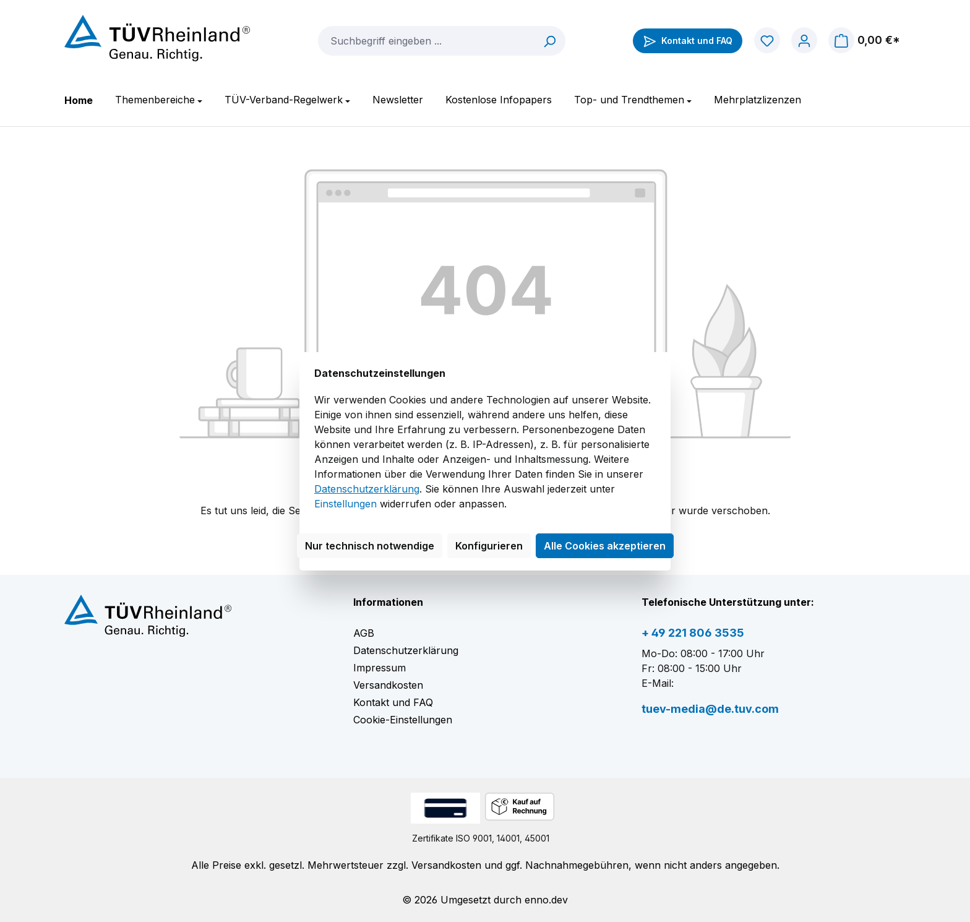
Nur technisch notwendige (369, 546)
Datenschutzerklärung (366, 489)
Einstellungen (345, 504)
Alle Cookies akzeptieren (605, 546)
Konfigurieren (489, 546)
